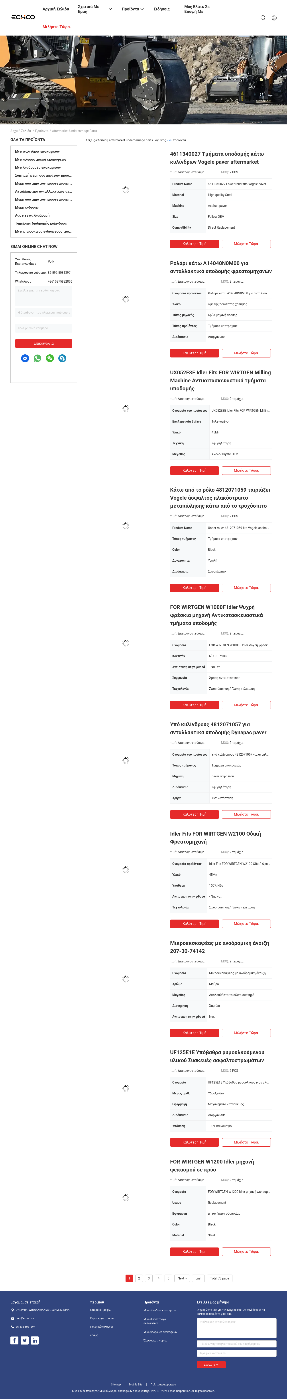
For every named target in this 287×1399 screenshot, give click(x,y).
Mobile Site (135, 1384)
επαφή (94, 1335)
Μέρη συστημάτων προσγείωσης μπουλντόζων (43, 183)
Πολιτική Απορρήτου (163, 1384)
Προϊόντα (42, 131)
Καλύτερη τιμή (194, 244)
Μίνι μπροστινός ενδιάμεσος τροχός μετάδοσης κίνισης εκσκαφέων (43, 231)
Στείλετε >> (211, 1364)
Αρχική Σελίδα (20, 131)
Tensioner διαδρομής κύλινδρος (41, 223)
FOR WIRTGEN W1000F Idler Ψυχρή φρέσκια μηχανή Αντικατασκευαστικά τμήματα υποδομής (216, 615)
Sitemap (116, 1384)
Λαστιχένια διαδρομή (32, 215)
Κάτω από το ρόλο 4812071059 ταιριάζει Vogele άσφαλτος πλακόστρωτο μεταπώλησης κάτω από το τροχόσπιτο (220, 498)
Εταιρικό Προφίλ (100, 1309)
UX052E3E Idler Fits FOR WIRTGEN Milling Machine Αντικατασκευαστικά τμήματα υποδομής (220, 380)
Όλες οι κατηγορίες (155, 1340)
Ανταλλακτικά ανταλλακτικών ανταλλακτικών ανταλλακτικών (43, 191)
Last (198, 1278)
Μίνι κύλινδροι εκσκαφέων (37, 151)
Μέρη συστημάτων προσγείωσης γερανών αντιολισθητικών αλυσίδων (43, 199)
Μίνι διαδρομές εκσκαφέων (38, 167)
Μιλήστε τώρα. (246, 244)
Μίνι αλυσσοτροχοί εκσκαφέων (41, 159)
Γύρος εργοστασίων (102, 1318)
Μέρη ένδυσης (27, 207)
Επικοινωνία (44, 343)
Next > (182, 1278)
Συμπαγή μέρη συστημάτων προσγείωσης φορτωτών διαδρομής (43, 175)
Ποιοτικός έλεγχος (102, 1326)
